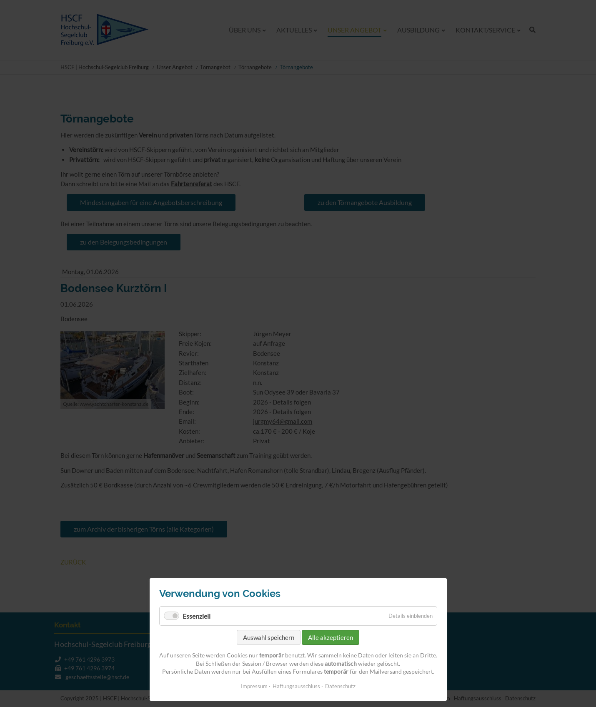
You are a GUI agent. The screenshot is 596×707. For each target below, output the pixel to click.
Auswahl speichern (268, 637)
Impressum (254, 686)
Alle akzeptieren (330, 637)
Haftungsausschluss (296, 686)
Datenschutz (340, 686)
